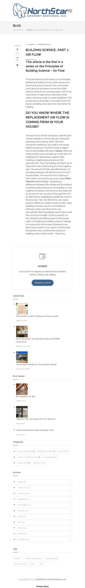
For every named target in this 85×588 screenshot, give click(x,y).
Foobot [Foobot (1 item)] (18, 558)
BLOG (17, 25)
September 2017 (44, 505)
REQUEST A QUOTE (42, 283)
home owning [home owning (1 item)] (52, 558)
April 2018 (44, 482)
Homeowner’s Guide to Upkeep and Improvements (37, 316)
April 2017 (44, 528)
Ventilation (23, 463)
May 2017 (44, 522)
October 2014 (44, 540)
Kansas (58, 151)
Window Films (39, 463)
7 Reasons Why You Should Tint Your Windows (36, 419)
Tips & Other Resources (28, 457)
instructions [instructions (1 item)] (21, 564)
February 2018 (44, 488)
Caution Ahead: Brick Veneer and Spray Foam (35, 430)
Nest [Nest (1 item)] (33, 564)
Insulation (63, 451)
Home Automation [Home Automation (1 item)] (33, 558)
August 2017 (44, 511)
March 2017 (44, 534)
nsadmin (31, 44)
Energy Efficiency (45, 451)
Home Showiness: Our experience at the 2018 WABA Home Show (38, 340)
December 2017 (44, 499)
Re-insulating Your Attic (25, 396)
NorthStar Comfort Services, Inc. (51, 579)
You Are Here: (18, 30)
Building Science (44, 44)
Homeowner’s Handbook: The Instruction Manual (36, 364)
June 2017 (44, 517)
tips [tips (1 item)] (41, 564)
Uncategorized (50, 457)
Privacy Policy (42, 586)
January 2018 (44, 494)
